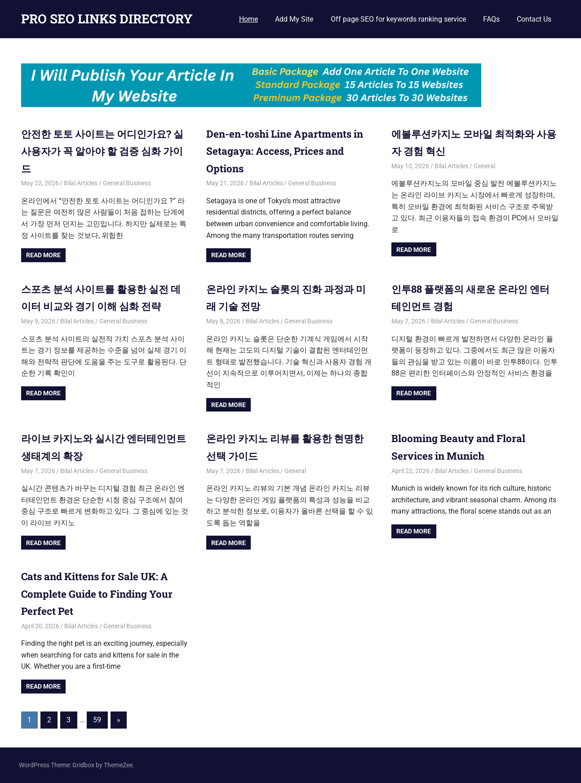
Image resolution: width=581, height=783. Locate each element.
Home (248, 19)
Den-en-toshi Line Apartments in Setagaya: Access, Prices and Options (287, 150)
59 (97, 720)
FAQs (491, 19)
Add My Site (294, 19)
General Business (127, 183)
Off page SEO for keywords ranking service (398, 19)
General (484, 166)
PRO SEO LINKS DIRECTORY (107, 18)
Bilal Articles (81, 183)
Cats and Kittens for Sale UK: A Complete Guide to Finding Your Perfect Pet (103, 593)
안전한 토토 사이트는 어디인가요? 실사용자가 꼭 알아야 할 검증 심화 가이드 (103, 150)
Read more (43, 255)
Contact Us (534, 19)
